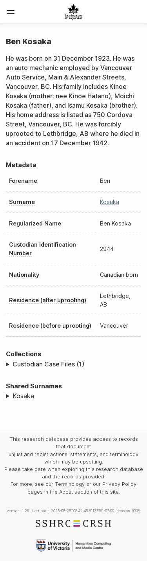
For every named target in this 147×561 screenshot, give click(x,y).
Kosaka (109, 201)
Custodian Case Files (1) (48, 364)
